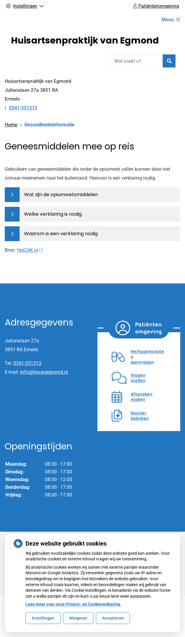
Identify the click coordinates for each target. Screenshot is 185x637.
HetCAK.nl (29, 250)
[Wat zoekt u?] (136, 60)
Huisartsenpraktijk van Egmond (85, 40)
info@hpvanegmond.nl (44, 372)
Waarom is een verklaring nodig (61, 233)
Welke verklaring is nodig (53, 214)
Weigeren (78, 618)
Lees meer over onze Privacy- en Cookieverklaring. (73, 604)
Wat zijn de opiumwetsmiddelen (61, 194)
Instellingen (43, 618)
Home (11, 125)
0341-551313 (27, 363)
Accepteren (113, 618)
